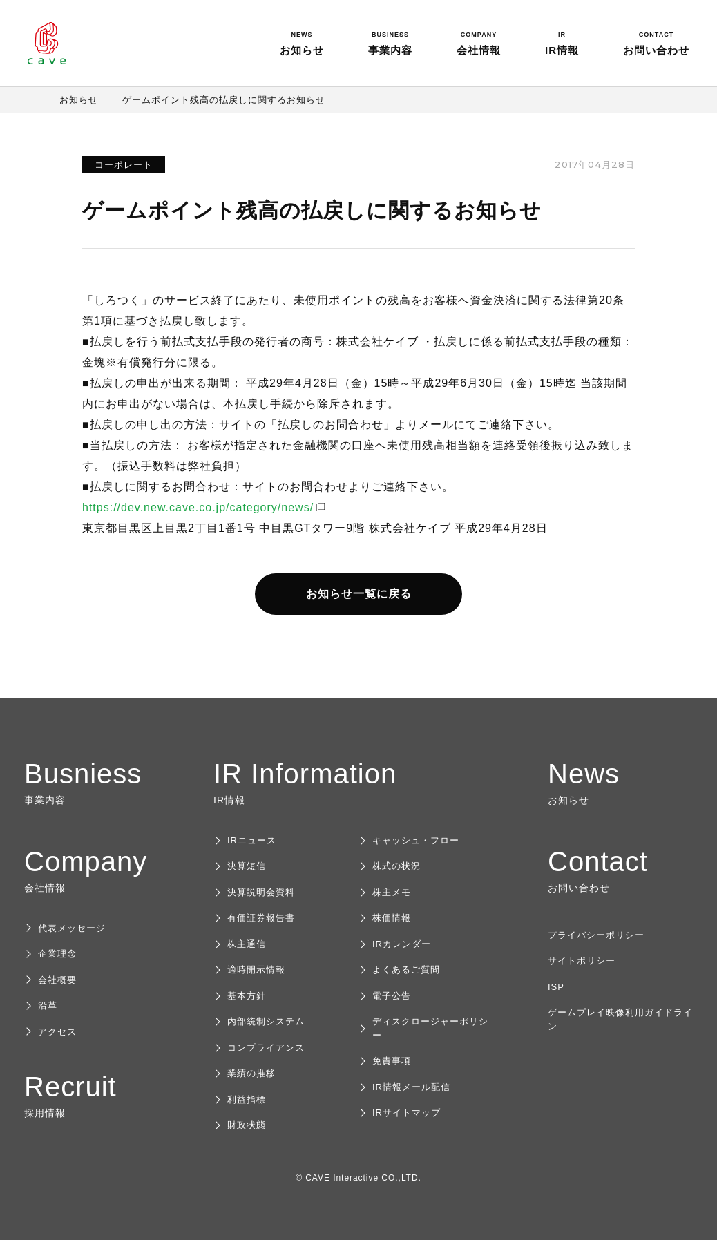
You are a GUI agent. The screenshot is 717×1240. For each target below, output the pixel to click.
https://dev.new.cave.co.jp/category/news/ (198, 507)
